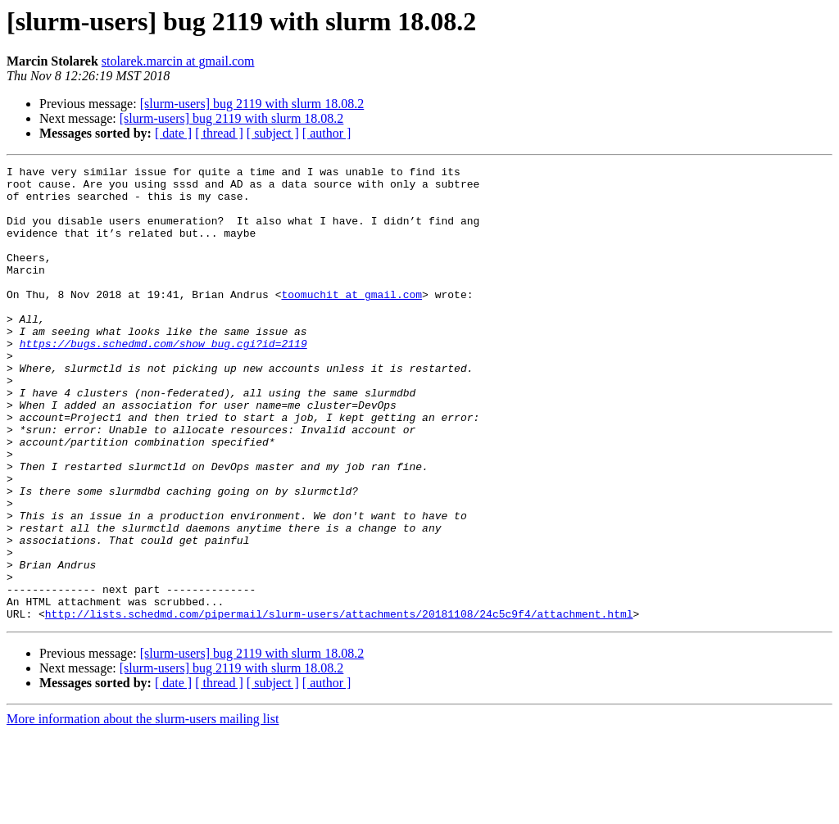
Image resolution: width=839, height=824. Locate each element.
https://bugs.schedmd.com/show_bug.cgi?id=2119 (163, 380)
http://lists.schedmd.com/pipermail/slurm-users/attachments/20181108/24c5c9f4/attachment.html (339, 704)
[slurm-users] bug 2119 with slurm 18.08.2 (252, 104)
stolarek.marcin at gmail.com (178, 61)
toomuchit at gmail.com (351, 321)
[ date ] (173, 133)
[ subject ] (273, 133)
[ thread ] (219, 133)
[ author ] (326, 133)
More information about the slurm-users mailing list (143, 810)
